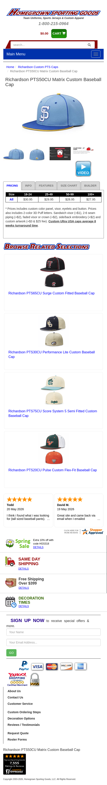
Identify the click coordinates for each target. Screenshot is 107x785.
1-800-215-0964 (53, 23)
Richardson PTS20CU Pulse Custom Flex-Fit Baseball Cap (52, 470)
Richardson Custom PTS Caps (38, 67)
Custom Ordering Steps (24, 712)
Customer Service (20, 703)
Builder (90, 185)
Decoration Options (21, 718)
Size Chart (69, 185)
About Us (14, 691)
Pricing (12, 185)
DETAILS (38, 547)
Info (28, 185)
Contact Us (15, 697)
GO (11, 652)
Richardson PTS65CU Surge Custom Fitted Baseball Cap (51, 293)
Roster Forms (17, 739)
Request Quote (18, 733)
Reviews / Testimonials (24, 724)
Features (46, 185)
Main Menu (16, 54)
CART (59, 33)
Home (10, 67)
